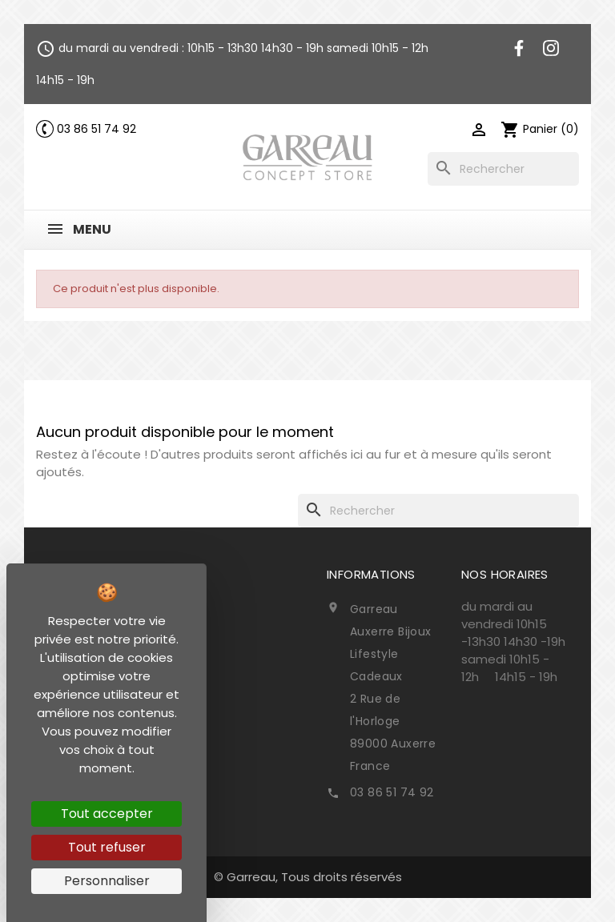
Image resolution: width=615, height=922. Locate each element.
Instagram (551, 48)
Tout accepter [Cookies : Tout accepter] (107, 813)
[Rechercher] (503, 169)
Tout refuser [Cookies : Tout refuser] (107, 847)
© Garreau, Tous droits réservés (308, 876)
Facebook (519, 48)
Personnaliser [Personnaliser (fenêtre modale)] (107, 881)
